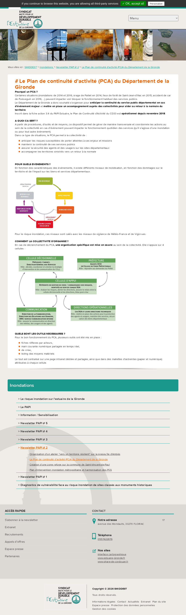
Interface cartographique (112, 554)
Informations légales (104, 601)
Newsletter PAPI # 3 (34, 439)
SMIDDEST (31, 67)
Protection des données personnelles (133, 605)
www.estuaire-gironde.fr (111, 558)
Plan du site (159, 601)
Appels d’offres (15, 541)
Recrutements (14, 534)
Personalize (156, 3)
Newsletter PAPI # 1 (34, 477)
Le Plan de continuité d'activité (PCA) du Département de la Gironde (121, 67)
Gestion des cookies (104, 608)
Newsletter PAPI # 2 (67, 67)
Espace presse (14, 549)
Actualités (133, 601)
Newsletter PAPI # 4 (34, 431)
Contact (121, 601)
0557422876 (105, 539)
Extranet (10, 527)
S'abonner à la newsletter (21, 520)
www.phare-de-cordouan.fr (113, 561)
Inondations (47, 67)
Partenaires (12, 556)
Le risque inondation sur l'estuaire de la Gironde (53, 399)
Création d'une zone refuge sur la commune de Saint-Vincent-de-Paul (70, 464)
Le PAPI (26, 407)
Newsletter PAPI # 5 (34, 423)
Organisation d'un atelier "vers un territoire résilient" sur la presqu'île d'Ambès (75, 454)
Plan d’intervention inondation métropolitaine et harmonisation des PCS (71, 469)
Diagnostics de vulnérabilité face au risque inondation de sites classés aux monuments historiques (86, 485)
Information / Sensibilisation (39, 415)
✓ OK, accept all (133, 3)
